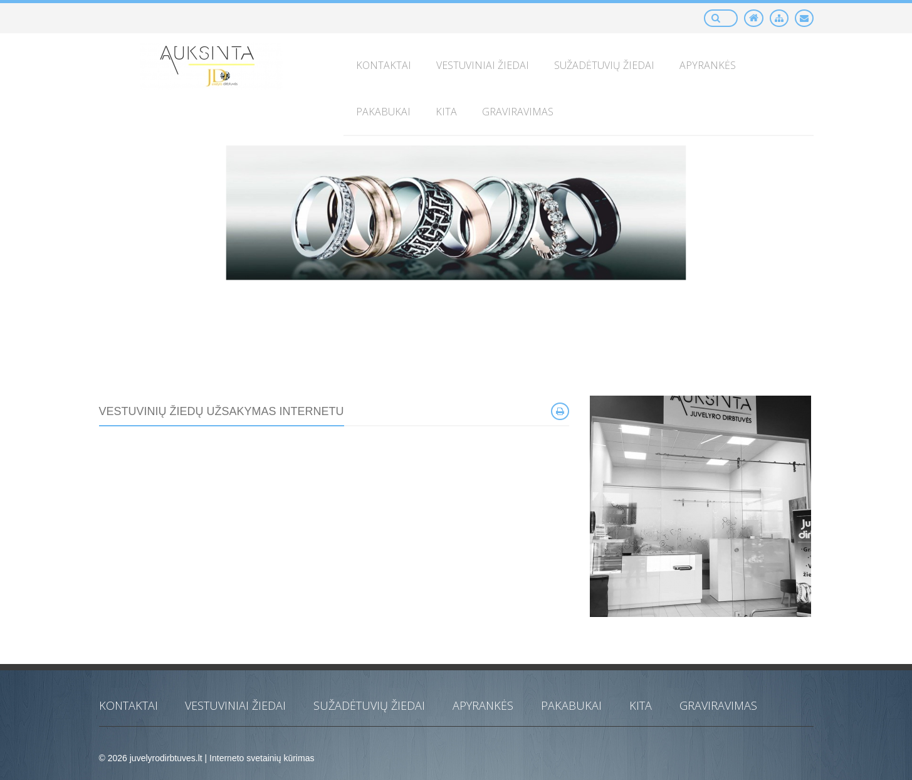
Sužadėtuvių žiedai (369, 705)
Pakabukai (571, 705)
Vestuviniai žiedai (235, 705)
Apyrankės (483, 705)
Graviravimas (718, 705)
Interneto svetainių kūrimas (261, 758)
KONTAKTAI (128, 705)
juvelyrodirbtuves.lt (166, 758)
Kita (640, 705)
